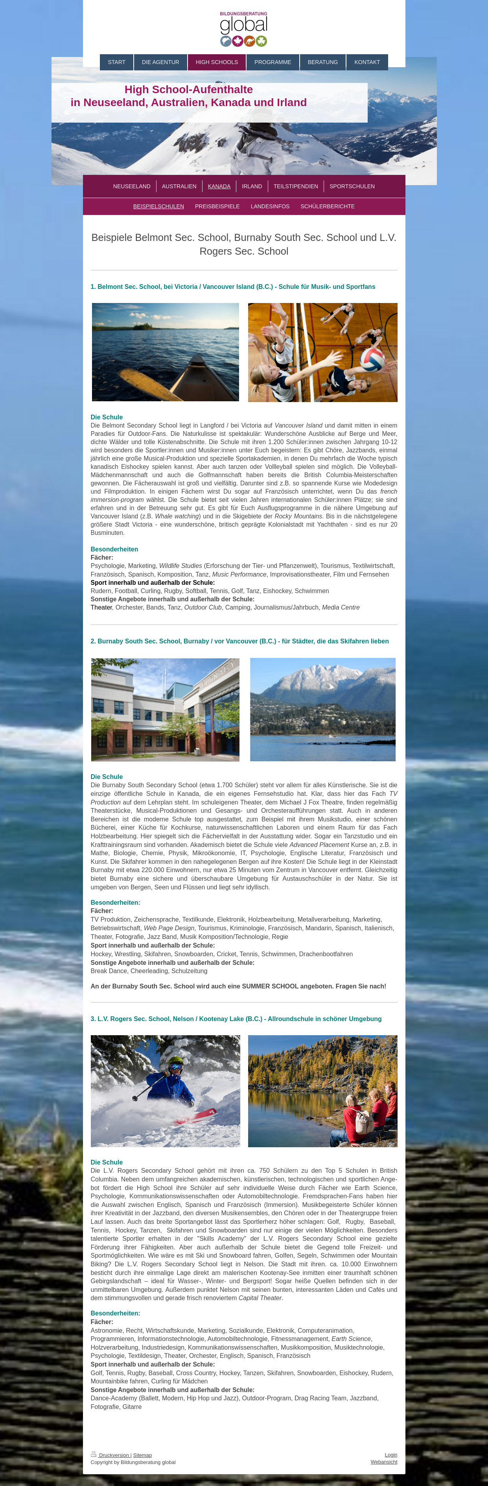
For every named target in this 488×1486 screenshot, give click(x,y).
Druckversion (111, 1455)
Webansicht (384, 1462)
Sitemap (142, 1455)
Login (391, 1455)
